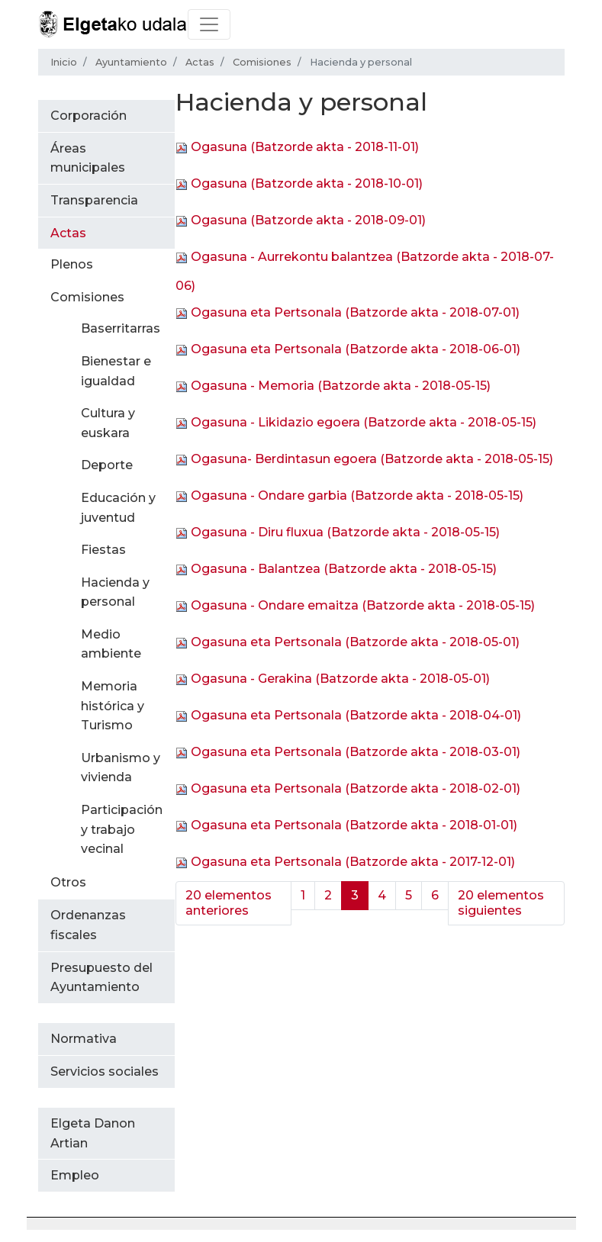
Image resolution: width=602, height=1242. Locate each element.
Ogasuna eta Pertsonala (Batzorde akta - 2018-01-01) (354, 825)
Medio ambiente (111, 644)
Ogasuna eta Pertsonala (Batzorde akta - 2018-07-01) (355, 312)
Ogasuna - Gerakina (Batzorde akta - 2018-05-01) (340, 678)
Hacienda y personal (115, 592)
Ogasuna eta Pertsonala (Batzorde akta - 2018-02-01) (355, 788)
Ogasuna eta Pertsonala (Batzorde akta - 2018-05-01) (355, 642)
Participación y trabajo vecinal (122, 829)
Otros (68, 882)
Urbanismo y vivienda (120, 768)
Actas (199, 62)
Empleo (74, 1175)
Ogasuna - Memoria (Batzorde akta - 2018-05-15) (341, 385)
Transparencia (94, 200)
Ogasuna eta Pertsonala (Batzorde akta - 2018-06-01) (355, 349)
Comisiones (262, 62)
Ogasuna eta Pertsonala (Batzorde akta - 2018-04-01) (356, 715)
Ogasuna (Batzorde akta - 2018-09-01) (308, 220)
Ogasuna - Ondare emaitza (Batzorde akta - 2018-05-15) (363, 605)
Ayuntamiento (131, 62)
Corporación (88, 115)
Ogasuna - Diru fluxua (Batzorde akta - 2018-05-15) (345, 532)
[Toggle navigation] (209, 24)
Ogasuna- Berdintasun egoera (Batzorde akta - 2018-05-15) (372, 459)
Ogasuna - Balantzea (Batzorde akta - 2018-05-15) (344, 568)
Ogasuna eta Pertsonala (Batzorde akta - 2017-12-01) (353, 861)
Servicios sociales (104, 1071)
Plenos (71, 264)
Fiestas (103, 549)
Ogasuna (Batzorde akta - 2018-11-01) (305, 147)
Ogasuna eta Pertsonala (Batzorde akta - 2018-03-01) (355, 752)
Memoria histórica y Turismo (112, 705)
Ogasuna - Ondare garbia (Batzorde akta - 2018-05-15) (357, 495)
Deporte (107, 465)
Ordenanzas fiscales (88, 925)
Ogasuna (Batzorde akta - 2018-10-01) (307, 183)
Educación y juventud (118, 508)
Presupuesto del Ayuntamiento (101, 977)
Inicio (63, 62)
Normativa (83, 1038)
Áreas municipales (87, 158)
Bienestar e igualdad (116, 371)
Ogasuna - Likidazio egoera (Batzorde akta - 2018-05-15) (363, 422)
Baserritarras (120, 328)
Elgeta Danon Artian (92, 1133)
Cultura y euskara (108, 423)
